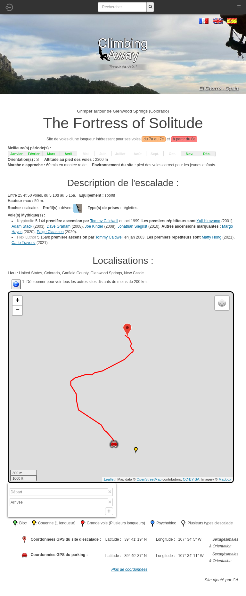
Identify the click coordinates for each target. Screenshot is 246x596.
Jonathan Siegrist (132, 226)
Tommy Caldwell (104, 221)
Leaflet (109, 479)
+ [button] (17, 301)
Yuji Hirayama (208, 221)
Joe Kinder (94, 226)
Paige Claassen (50, 232)
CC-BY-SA (191, 479)
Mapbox (224, 479)
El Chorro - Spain (218, 88)
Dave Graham (58, 226)
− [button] (17, 310)
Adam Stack (22, 226)
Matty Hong (211, 237)
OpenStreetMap (149, 479)
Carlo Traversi (24, 242)
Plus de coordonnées (129, 571)
